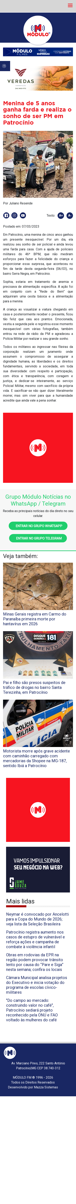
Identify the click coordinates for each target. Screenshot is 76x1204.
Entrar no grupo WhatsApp (38, 526)
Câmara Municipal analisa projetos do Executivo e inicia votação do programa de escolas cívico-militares (36, 985)
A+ (61, 215)
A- (69, 215)
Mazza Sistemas (46, 1087)
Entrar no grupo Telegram (38, 538)
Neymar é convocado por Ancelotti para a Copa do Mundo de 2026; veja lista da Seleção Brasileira (37, 919)
